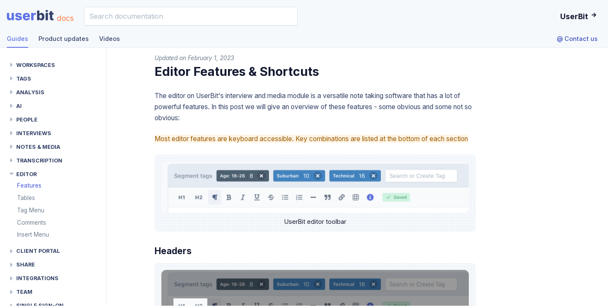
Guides (17, 38)
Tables (26, 197)
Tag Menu (30, 210)
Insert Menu (33, 234)
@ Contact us (577, 38)
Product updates (63, 38)
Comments (31, 222)
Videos (109, 38)
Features (29, 185)
